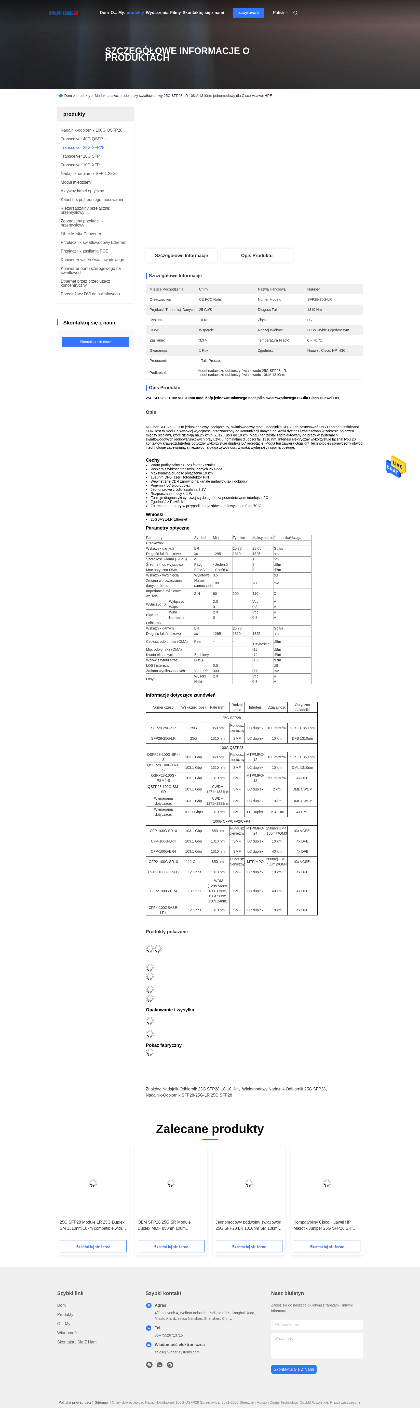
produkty (135, 12)
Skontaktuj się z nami (203, 12)
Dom (104, 12)
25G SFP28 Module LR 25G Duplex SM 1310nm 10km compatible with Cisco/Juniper (92, 1225)
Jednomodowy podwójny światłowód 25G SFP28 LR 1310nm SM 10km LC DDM (248, 1225)
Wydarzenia (157, 12)
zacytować (248, 12)
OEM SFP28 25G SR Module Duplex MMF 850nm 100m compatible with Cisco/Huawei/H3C (169, 1225)
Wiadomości (68, 1333)
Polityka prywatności (75, 1402)
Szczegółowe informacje (181, 255)
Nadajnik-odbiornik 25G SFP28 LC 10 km (200, 1089)
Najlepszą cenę (281, 232)
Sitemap (101, 1402)
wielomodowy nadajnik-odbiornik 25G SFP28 (284, 1089)
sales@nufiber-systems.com (177, 1352)
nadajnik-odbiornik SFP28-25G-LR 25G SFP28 (189, 1095)
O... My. (118, 12)
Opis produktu (257, 255)
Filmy (175, 12)
